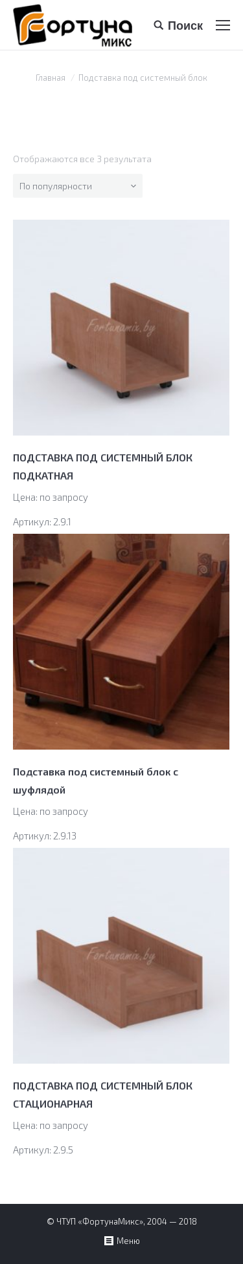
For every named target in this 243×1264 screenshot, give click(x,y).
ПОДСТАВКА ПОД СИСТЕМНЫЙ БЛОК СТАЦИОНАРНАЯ (102, 1094)
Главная (50, 77)
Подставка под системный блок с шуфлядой (95, 780)
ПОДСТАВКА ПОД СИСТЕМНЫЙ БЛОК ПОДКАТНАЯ (102, 466)
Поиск (185, 25)
